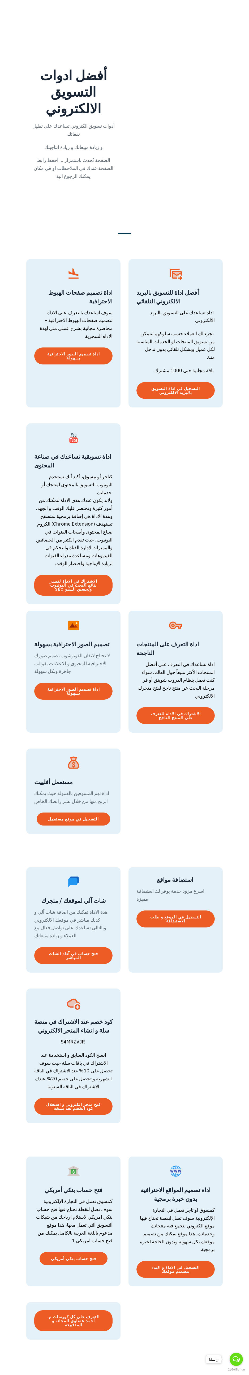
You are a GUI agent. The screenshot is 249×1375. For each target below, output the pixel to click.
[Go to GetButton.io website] (236, 1369)
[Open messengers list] (236, 1359)
